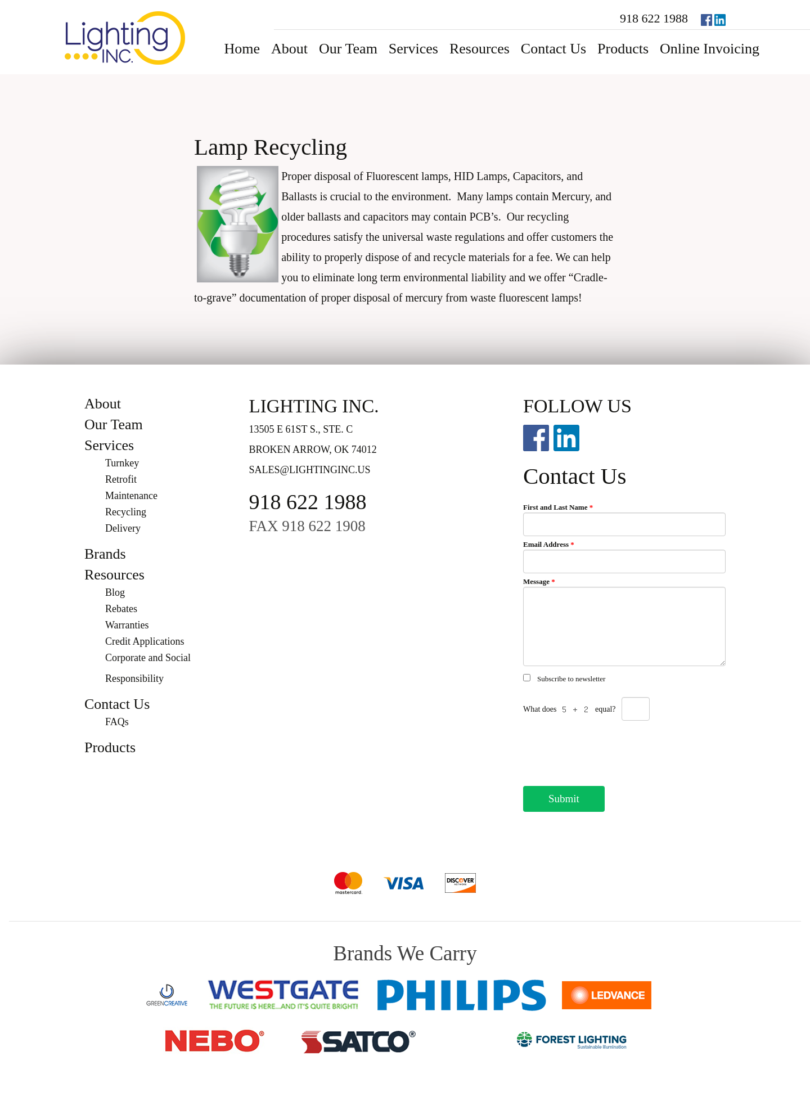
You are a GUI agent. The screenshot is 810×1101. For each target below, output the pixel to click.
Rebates (121, 608)
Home (242, 49)
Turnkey (122, 463)
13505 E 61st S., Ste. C (301, 429)
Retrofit (121, 479)
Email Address (548, 544)
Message (539, 581)
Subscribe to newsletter (571, 679)
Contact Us (553, 49)
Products (623, 49)
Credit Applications (144, 641)
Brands (105, 554)
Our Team (348, 49)
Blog (115, 592)
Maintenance (131, 495)
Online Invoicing (709, 49)
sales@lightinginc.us (310, 469)
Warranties (127, 625)
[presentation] (608, 750)
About (289, 49)
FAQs (117, 721)
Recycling (125, 512)
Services (413, 49)
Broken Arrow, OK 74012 (313, 449)
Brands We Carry (404, 953)
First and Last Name (558, 507)
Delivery (123, 528)
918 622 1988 (654, 18)
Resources (479, 49)
